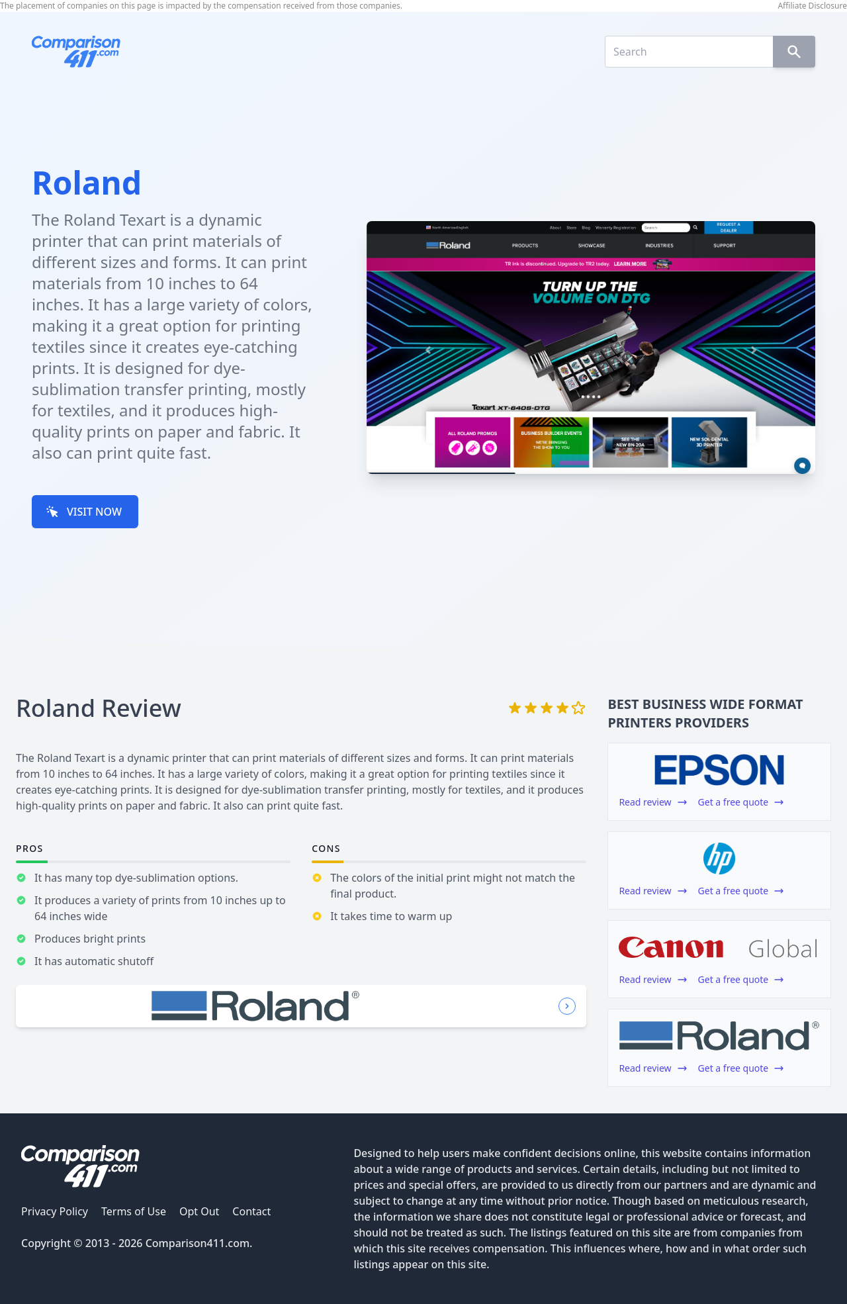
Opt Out (199, 1211)
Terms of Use (133, 1211)
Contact (251, 1211)
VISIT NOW (84, 511)
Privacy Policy (54, 1211)
